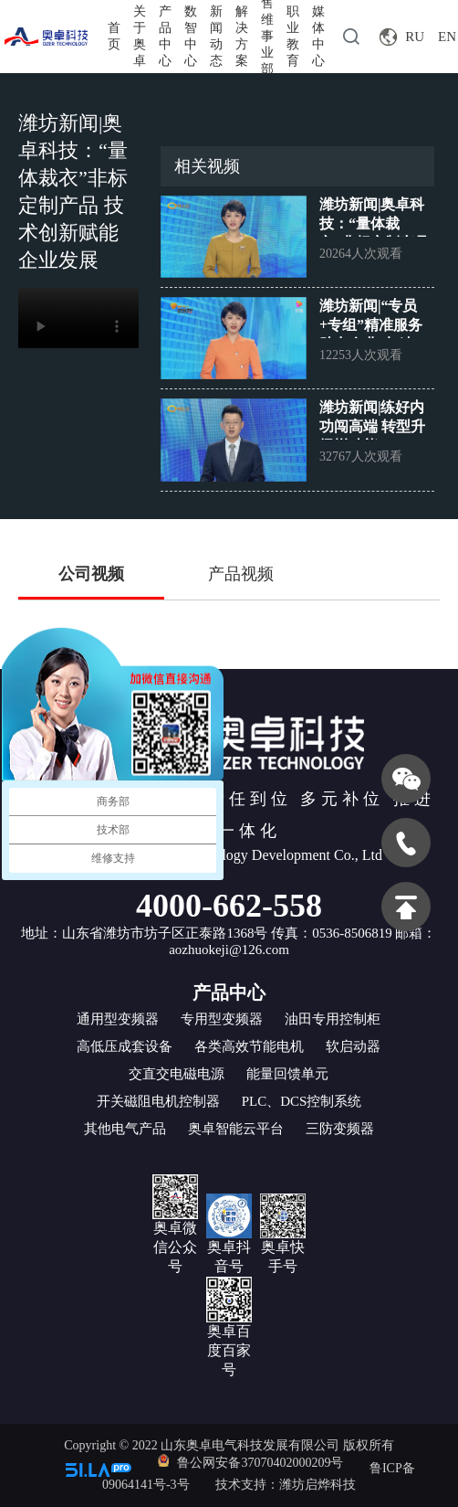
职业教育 (292, 36)
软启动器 (353, 1046)
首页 (114, 36)
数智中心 (190, 36)
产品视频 (241, 574)
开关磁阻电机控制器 (158, 1101)
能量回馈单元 (287, 1074)
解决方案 (241, 36)
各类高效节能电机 (249, 1046)
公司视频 (91, 574)
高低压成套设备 (124, 1046)
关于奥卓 (139, 36)
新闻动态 (216, 36)
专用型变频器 (222, 1019)
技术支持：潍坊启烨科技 (285, 1484)
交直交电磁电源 (176, 1074)
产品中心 (165, 36)
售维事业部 (267, 36)
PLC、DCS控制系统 (302, 1101)
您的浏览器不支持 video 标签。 (78, 318)
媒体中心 (318, 36)
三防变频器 (340, 1128)
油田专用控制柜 (332, 1019)
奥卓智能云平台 (236, 1128)
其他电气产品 (125, 1128)
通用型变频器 (118, 1019)
